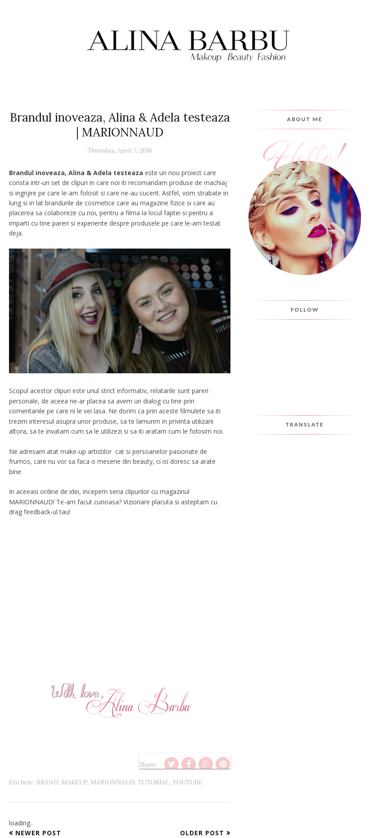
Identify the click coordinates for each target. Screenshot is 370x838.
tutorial (153, 782)
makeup (74, 782)
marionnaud (112, 782)
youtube (187, 782)
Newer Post (38, 833)
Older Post (202, 833)
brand (47, 782)
